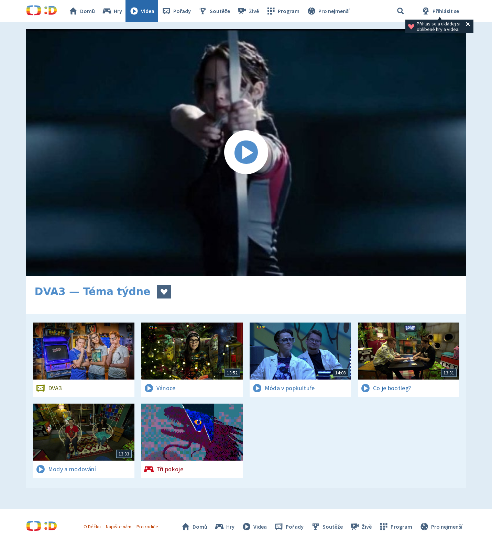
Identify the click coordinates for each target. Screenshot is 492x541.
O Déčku (92, 526)
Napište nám (118, 526)
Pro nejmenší (328, 11)
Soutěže (214, 11)
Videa (141, 11)
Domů (81, 11)
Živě (248, 11)
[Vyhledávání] (400, 11)
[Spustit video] (246, 152)
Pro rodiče (147, 526)
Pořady (176, 11)
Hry (112, 11)
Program (282, 11)
